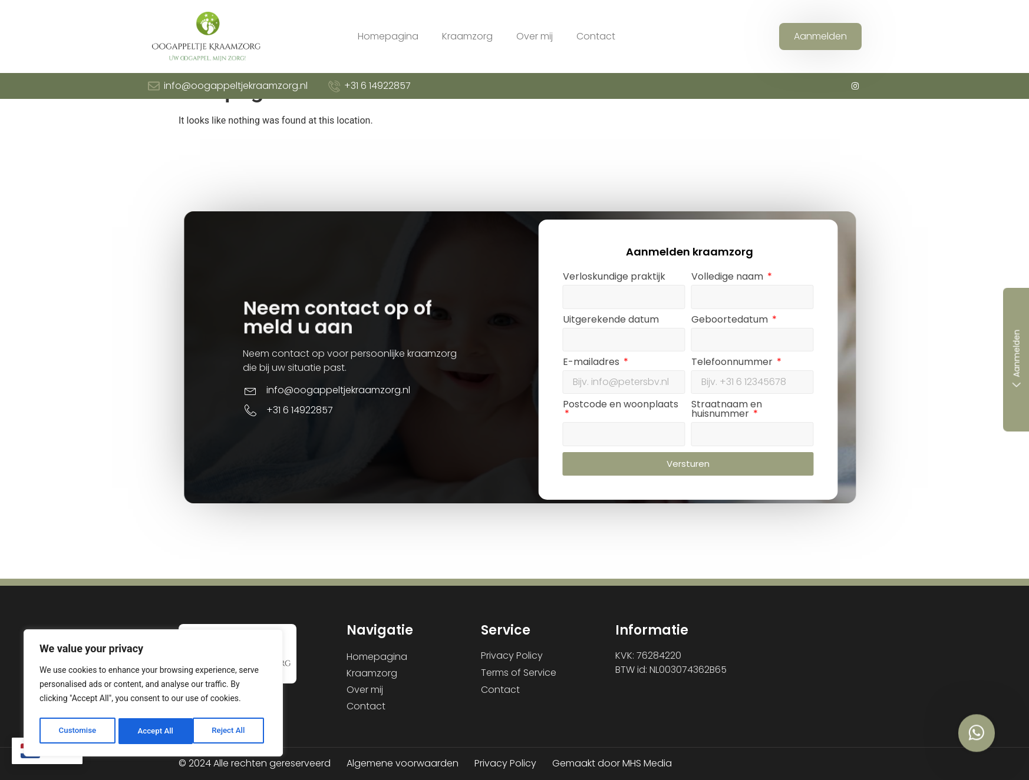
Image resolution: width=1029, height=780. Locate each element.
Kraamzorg (467, 36)
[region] (153, 694)
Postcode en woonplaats (726, 477)
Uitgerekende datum (717, 392)
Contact (595, 36)
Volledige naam (834, 350)
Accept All (230, 731)
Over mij (534, 36)
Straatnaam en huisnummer (832, 482)
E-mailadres (698, 435)
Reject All (154, 731)
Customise (77, 731)
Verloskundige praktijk (720, 350)
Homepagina (388, 36)
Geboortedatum (836, 392)
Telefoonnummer (839, 435)
